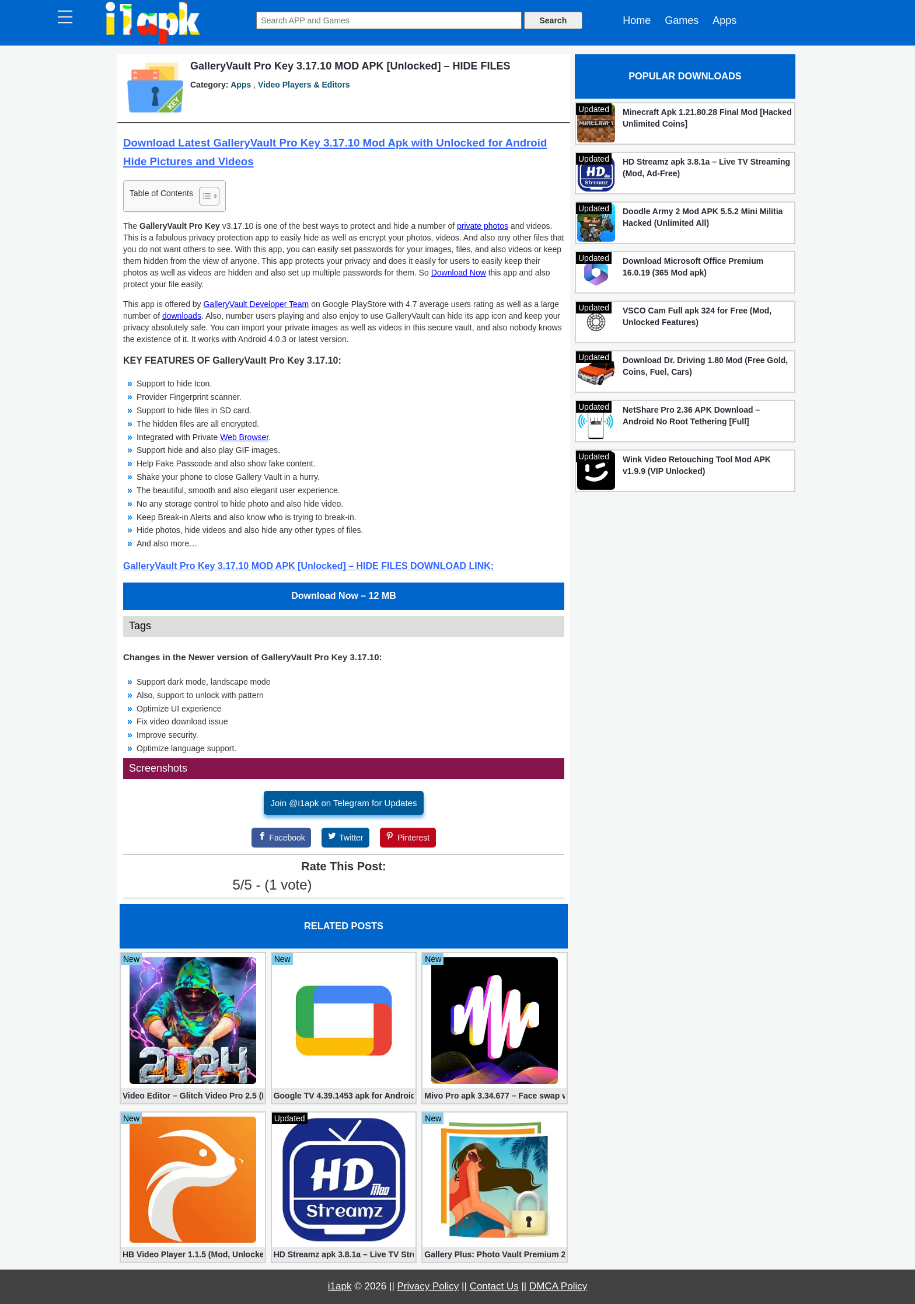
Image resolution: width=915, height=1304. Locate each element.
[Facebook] (281, 838)
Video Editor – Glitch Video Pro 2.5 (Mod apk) (193, 1095)
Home (637, 20)
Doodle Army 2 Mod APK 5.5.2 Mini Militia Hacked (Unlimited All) (703, 217)
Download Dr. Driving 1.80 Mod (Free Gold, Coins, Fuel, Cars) (705, 365)
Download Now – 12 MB (343, 596)
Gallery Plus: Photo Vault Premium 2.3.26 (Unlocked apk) (494, 1254)
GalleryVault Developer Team (256, 304)
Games (682, 20)
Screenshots (158, 768)
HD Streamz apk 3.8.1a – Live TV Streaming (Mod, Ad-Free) (344, 1254)
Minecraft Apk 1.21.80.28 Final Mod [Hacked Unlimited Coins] (707, 117)
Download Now (458, 272)
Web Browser (244, 437)
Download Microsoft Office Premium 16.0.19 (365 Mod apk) (693, 266)
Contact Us (494, 1286)
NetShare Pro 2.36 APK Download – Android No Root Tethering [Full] (691, 415)
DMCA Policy (558, 1286)
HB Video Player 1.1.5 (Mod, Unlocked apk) (193, 1254)
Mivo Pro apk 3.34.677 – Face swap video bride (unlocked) (494, 1095)
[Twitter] (345, 838)
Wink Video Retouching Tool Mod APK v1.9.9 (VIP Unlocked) (697, 465)
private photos (482, 226)
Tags (140, 626)
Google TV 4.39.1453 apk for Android (344, 1095)
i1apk (340, 1286)
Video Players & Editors (304, 84)
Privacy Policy (428, 1286)
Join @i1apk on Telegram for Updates (344, 803)
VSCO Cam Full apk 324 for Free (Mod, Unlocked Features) (697, 316)
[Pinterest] (408, 838)
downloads (181, 315)
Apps (724, 20)
